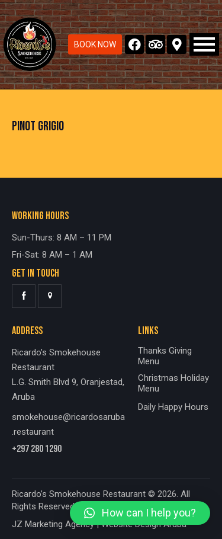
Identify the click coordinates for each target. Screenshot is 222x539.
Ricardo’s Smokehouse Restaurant (79, 494)
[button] (140, 513)
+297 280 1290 (37, 449)
